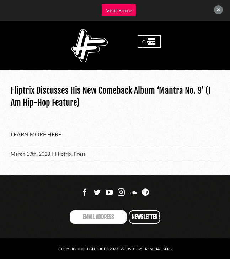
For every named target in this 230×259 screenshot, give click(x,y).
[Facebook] (85, 192)
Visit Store (119, 10)
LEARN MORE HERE (36, 134)
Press (80, 154)
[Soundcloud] (133, 192)
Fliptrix (63, 154)
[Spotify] (145, 192)
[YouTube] (109, 192)
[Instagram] (121, 192)
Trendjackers (157, 249)
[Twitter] (97, 192)
